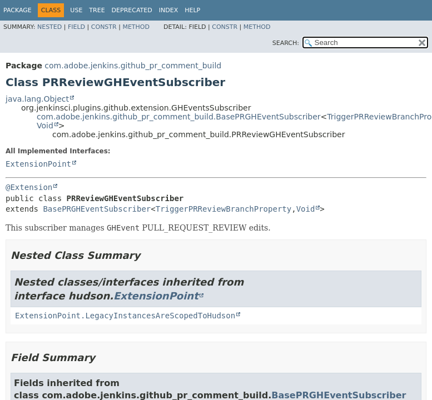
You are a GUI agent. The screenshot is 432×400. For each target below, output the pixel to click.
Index (168, 10)
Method (136, 27)
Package (17, 10)
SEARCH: (285, 43)
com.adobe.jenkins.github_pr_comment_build (132, 65)
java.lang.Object (37, 98)
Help (192, 10)
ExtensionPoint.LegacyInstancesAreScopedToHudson (125, 315)
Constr (104, 27)
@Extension (29, 187)
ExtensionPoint (38, 163)
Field (76, 27)
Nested (49, 27)
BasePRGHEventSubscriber (97, 208)
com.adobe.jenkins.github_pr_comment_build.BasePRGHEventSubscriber (179, 116)
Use (76, 10)
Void (45, 125)
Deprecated (132, 10)
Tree (97, 10)
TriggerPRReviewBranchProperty (223, 208)
